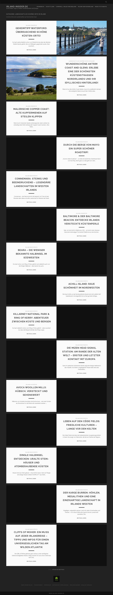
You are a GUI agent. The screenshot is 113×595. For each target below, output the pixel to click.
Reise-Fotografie (101, 6)
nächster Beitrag (58, 569)
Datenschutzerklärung (60, 585)
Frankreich (40, 6)
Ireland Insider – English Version (81, 585)
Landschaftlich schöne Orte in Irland (81, 61)
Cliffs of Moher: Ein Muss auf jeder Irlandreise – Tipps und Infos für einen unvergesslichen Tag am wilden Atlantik (31, 539)
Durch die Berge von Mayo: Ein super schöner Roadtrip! (81, 148)
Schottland (50, 6)
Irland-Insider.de (17, 6)
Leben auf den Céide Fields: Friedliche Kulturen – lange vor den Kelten (81, 425)
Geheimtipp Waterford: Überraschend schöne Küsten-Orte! (31, 32)
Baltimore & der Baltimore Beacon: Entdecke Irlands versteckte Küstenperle (81, 220)
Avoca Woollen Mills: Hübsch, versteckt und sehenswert (31, 391)
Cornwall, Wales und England (66, 6)
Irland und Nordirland (85, 6)
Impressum (47, 585)
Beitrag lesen (31, 49)
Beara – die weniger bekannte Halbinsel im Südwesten (31, 254)
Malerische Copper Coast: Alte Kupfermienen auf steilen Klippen (31, 113)
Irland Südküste (31, 25)
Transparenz (38, 585)
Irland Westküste (82, 141)
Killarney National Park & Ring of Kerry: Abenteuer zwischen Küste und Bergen (31, 318)
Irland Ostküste (31, 384)
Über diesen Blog (26, 585)
